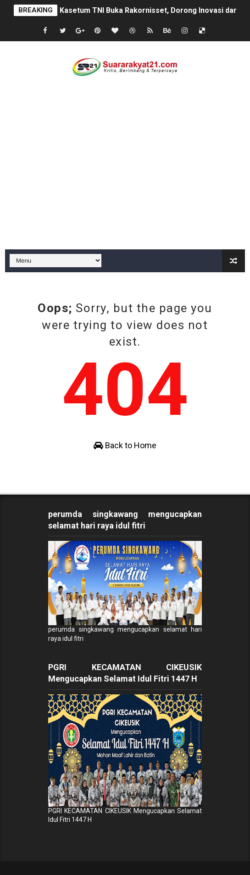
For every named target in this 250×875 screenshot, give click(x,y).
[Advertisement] (125, 180)
